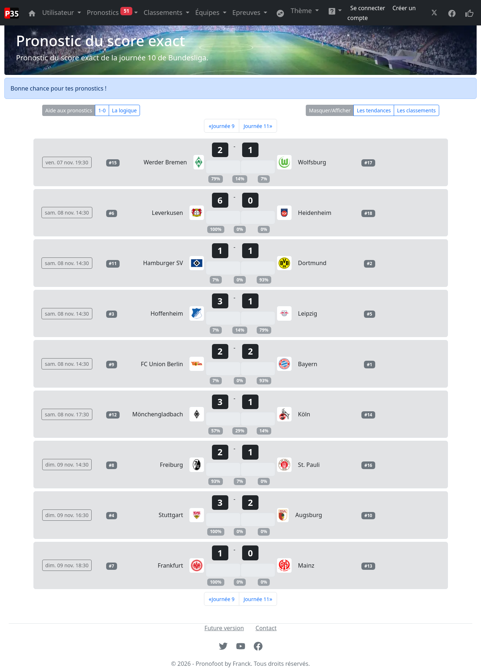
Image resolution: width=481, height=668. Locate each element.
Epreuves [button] (247, 12)
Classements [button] (164, 12)
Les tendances (374, 110)
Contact (266, 628)
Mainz (306, 565)
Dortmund (312, 263)
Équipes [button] (208, 12)
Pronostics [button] (110, 12)
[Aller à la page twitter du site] (435, 12)
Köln (304, 414)
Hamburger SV (163, 263)
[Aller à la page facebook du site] (452, 12)
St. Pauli (309, 465)
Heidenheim (315, 213)
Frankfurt (170, 565)
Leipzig (307, 313)
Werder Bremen (165, 162)
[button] (335, 11)
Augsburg (308, 515)
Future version (224, 628)
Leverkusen (167, 213)
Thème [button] (301, 10)
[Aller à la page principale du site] (32, 12)
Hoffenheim (167, 313)
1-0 (102, 110)
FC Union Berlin (162, 364)
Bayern (307, 364)
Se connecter (368, 8)
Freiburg (171, 465)
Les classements (416, 110)
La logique (124, 110)
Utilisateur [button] (59, 12)
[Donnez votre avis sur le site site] (469, 12)
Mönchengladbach (157, 414)
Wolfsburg (312, 162)
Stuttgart (171, 515)
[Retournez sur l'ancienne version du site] (280, 12)
